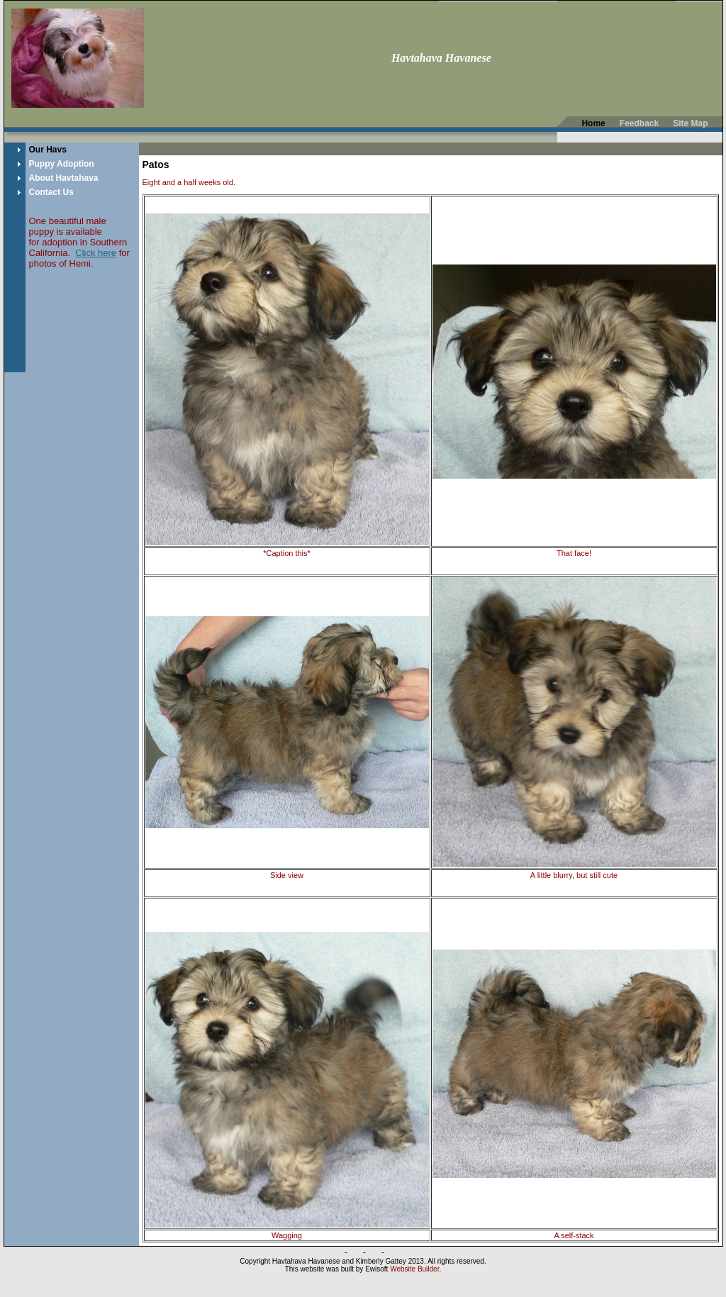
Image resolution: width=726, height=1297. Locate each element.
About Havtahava (64, 178)
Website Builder (414, 1269)
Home (593, 123)
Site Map (690, 123)
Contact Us (51, 192)
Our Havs (48, 150)
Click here (95, 252)
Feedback (639, 123)
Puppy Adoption (61, 164)
